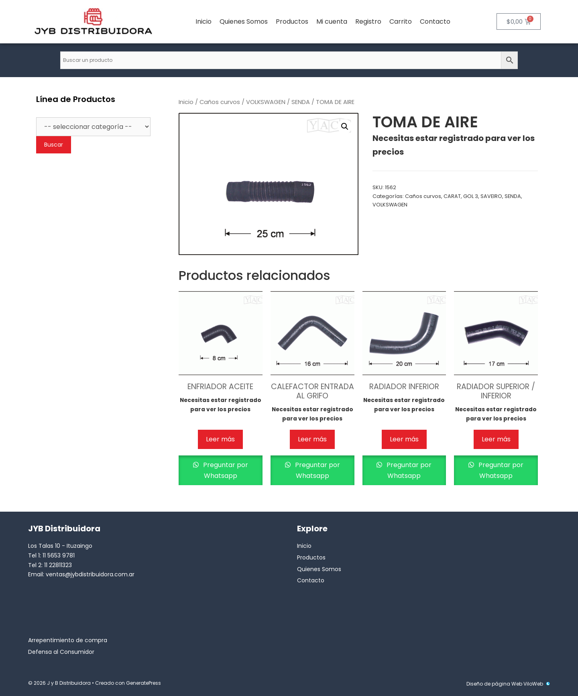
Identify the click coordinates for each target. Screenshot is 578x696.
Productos (292, 21)
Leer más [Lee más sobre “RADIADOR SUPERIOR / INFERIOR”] (496, 439)
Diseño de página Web (494, 683)
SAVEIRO (491, 196)
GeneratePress (143, 683)
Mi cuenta (331, 21)
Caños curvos (219, 102)
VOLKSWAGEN (265, 102)
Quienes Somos (244, 21)
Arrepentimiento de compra (67, 640)
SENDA (300, 102)
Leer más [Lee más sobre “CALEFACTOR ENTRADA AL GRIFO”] (312, 439)
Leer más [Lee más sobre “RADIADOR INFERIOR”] (404, 439)
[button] (345, 126)
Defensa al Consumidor (61, 652)
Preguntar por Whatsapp (224, 470)
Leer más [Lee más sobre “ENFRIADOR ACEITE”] (220, 439)
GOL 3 (470, 196)
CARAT (452, 196)
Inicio (203, 21)
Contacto (435, 21)
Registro (368, 21)
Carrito (400, 21)
